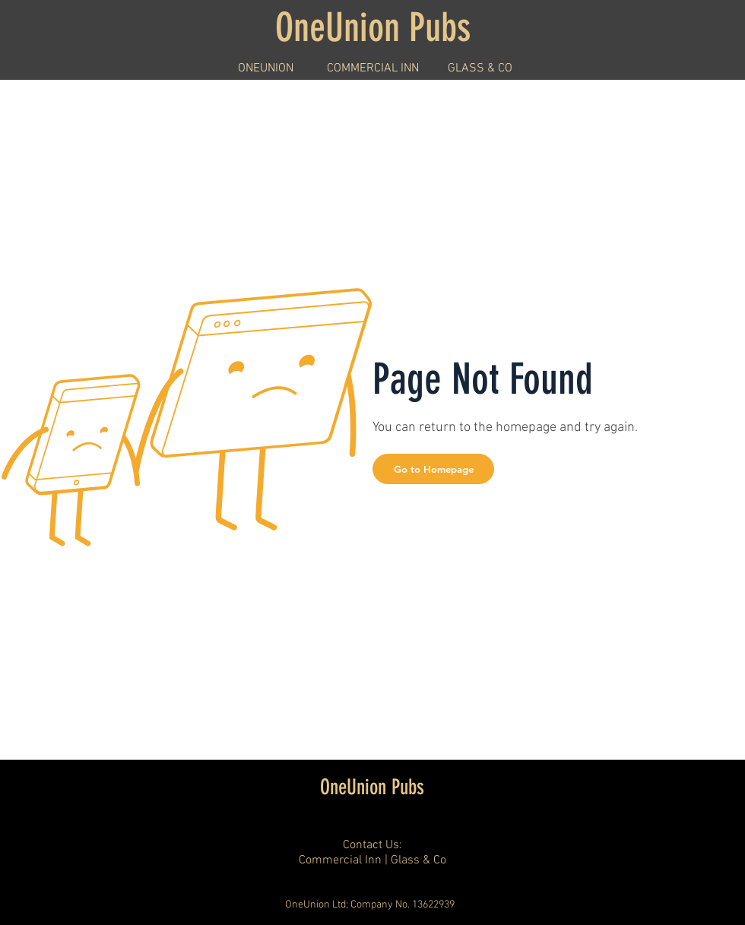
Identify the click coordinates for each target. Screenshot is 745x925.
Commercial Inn (340, 860)
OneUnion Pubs (372, 787)
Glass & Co (418, 860)
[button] (433, 469)
